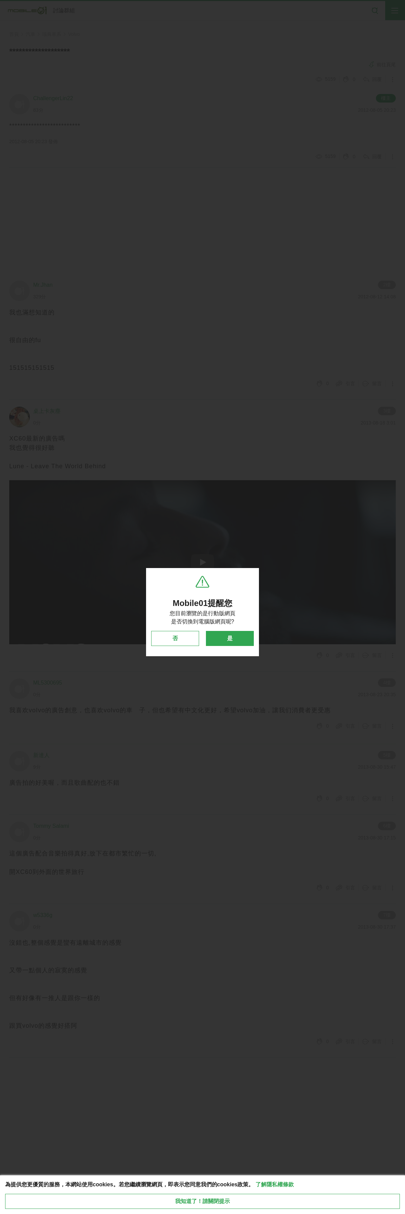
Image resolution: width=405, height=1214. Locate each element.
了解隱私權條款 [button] (275, 1184)
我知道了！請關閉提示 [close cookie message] (202, 1201)
